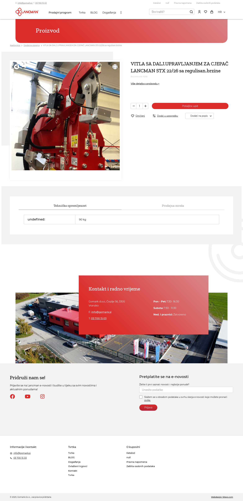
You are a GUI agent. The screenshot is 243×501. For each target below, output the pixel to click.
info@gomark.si (25, 3)
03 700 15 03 (41, 3)
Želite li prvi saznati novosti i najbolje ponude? (164, 384)
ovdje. (147, 400)
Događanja (109, 12)
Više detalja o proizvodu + (145, 83)
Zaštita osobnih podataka (208, 3)
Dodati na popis (202, 116)
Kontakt (72, 470)
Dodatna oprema (32, 45)
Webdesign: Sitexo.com (222, 497)
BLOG (93, 12)
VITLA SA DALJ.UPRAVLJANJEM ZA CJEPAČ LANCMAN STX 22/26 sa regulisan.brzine (82, 45)
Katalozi (157, 3)
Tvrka (82, 12)
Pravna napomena (182, 3)
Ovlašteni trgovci (77, 466)
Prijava (148, 407)
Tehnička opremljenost (70, 205)
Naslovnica (15, 45)
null (167, 3)
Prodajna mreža (173, 205)
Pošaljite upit (190, 106)
